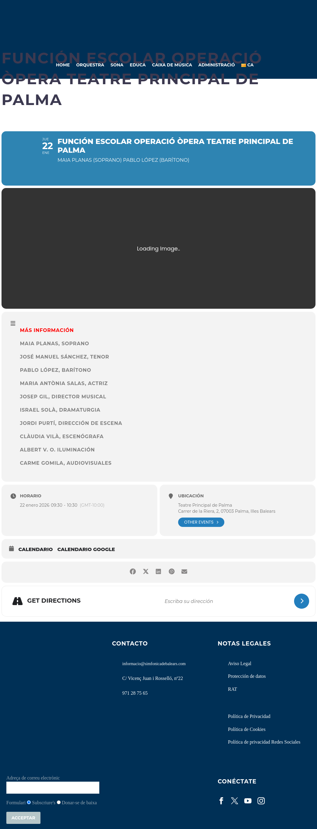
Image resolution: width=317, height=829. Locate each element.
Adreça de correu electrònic (33, 777)
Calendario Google (86, 549)
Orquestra (90, 65)
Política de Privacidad (249, 716)
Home (63, 65)
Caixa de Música (172, 65)
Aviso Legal (239, 663)
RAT (232, 689)
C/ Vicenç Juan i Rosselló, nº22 (152, 678)
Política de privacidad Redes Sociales (264, 742)
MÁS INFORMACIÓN (47, 330)
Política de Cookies (246, 729)
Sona (116, 65)
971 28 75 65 (135, 693)
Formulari (16, 802)
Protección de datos (247, 676)
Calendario (35, 549)
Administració (216, 65)
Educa (138, 65)
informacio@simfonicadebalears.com (154, 664)
